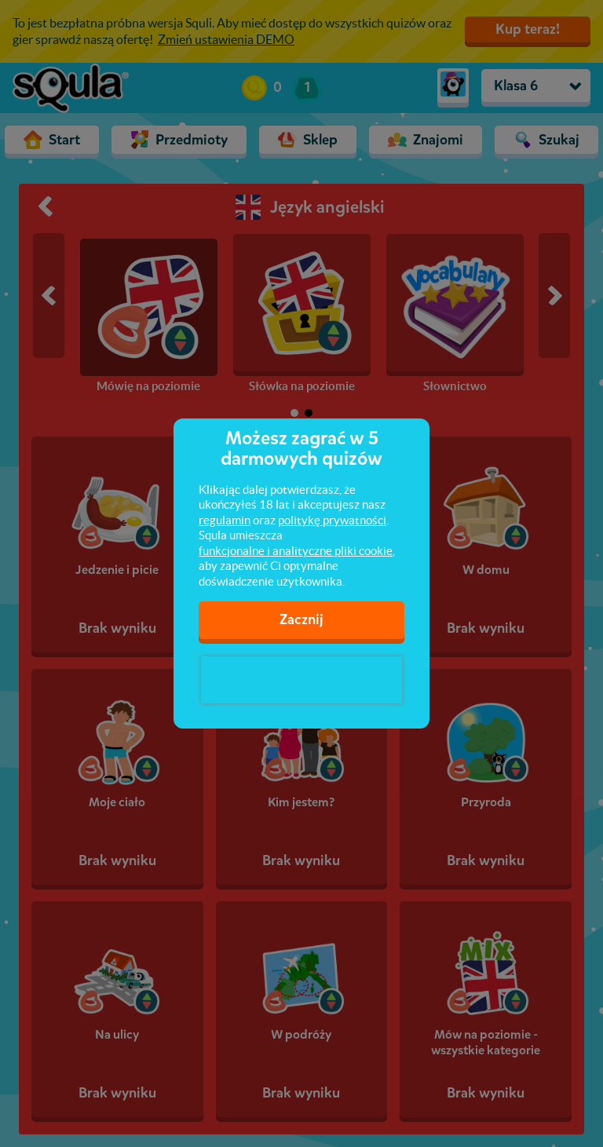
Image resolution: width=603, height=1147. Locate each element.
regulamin (224, 520)
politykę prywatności (332, 520)
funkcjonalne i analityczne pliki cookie (296, 550)
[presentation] (301, 679)
